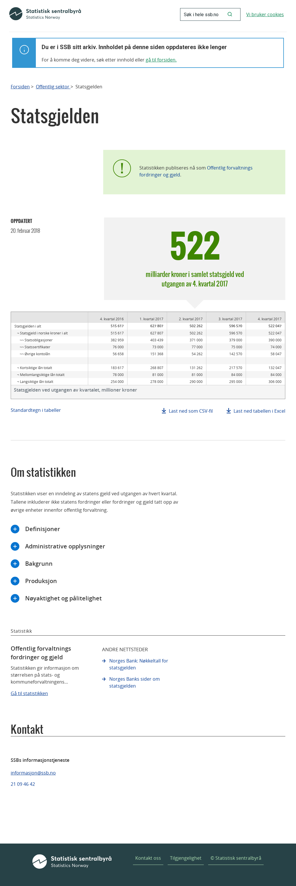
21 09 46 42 (23, 784)
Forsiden (20, 87)
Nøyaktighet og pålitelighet (63, 598)
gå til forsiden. (161, 60)
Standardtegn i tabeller (36, 410)
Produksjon (41, 581)
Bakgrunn (39, 563)
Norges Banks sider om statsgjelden (134, 682)
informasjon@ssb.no (33, 773)
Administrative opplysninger (65, 546)
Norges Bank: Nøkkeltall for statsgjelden (138, 664)
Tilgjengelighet (185, 858)
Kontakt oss (148, 858)
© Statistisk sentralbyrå (235, 858)
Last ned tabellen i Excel (259, 411)
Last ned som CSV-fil (191, 411)
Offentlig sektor (53, 87)
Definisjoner (42, 529)
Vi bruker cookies (265, 14)
